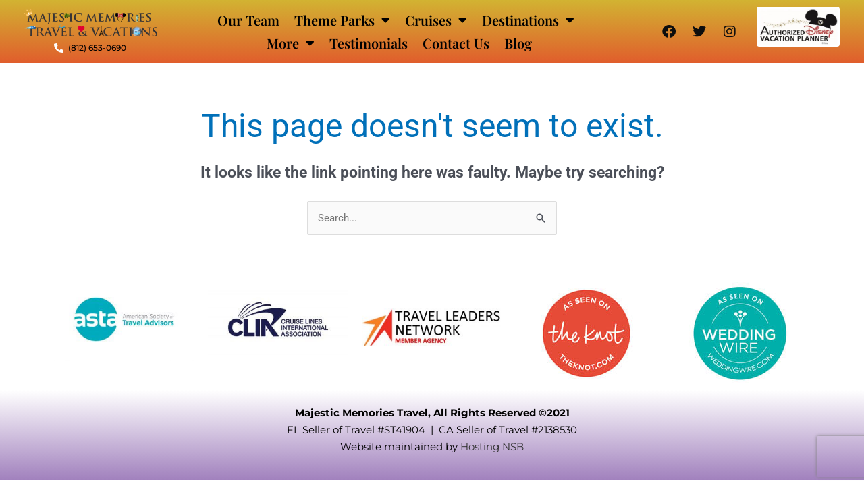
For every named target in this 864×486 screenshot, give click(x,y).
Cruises (436, 20)
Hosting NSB (492, 446)
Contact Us (456, 43)
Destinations (528, 20)
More (291, 43)
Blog (518, 43)
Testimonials (368, 43)
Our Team (248, 20)
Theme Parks (342, 20)
